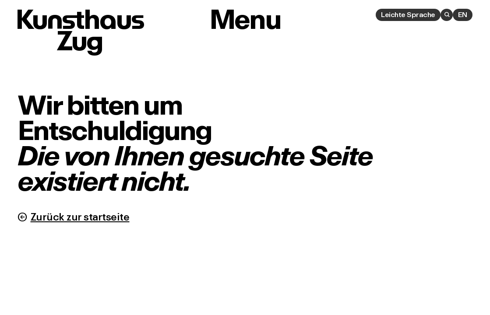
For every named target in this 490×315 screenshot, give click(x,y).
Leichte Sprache (408, 14)
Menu (245, 19)
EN (462, 14)
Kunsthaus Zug (79, 29)
